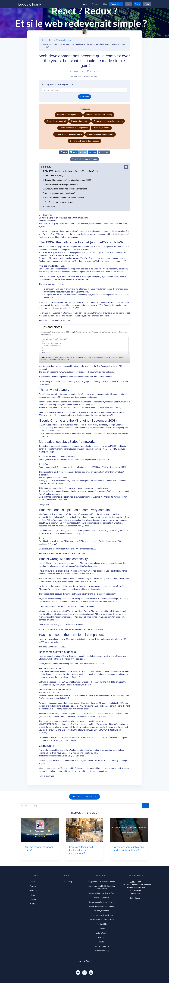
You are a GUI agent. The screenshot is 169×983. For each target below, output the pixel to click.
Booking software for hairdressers (84, 141)
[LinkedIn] (91, 972)
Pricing (137, 4)
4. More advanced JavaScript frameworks (60, 184)
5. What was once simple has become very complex (65, 189)
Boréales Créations (101, 946)
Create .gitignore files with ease (69, 134)
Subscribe (84, 97)
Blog (105, 4)
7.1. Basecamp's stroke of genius (59, 202)
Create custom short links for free (101, 893)
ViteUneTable (102, 924)
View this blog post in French (84, 159)
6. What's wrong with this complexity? (59, 193)
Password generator (80, 121)
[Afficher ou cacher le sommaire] (126, 167)
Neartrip (102, 942)
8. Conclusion (49, 207)
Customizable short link (56, 121)
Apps (128, 4)
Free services (116, 4)
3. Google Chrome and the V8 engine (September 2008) (67, 180)
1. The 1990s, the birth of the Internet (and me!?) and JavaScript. (70, 171)
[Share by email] (92, 152)
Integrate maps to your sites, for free (101, 882)
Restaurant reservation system (100, 134)
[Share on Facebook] (63, 152)
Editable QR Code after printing (98, 115)
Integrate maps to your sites (68, 115)
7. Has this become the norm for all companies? (63, 198)
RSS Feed (104, 152)
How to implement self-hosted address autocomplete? (81, 850)
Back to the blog (84, 796)
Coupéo (102, 929)
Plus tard (101, 937)
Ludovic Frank (77, 71)
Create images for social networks (108, 121)
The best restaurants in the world (101, 920)
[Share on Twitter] (82, 152)
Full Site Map (67, 882)
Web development (63, 40)
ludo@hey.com (135, 898)
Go (145, 806)
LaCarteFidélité (101, 933)
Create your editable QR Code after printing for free (101, 887)
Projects (95, 4)
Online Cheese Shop (101, 951)
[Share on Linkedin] (73, 152)
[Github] (84, 972)
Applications (33, 890)
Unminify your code (101, 128)
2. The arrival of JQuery (53, 176)
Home (84, 4)
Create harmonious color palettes (74, 128)
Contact (147, 4)
